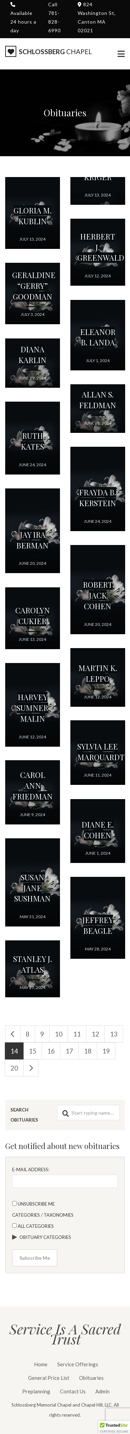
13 (114, 1034)
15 (32, 1051)
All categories (33, 1226)
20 (14, 1068)
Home (40, 1364)
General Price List (48, 1378)
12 (95, 1034)
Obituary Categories (45, 1237)
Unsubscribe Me (33, 1204)
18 (88, 1051)
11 (77, 1034)
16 (51, 1051)
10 (58, 1034)
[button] (114, 1427)
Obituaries (91, 1378)
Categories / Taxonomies (42, 1215)
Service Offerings (77, 1364)
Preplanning (36, 1391)
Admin (102, 1391)
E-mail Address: (30, 1169)
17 (69, 1051)
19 (106, 1051)
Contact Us (73, 1391)
